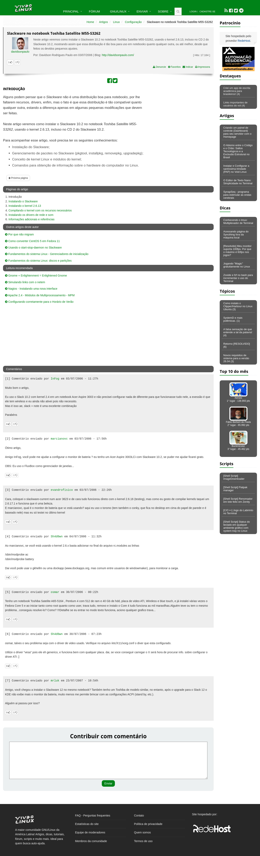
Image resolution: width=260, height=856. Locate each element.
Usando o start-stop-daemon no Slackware (33, 247)
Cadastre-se (207, 11)
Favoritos (174, 67)
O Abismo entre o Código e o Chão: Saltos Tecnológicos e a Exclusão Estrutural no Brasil (238, 151)
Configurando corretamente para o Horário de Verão (39, 301)
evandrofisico (62, 490)
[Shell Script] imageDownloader (233, 477)
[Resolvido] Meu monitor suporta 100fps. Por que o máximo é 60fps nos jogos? (237, 250)
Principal (71, 11)
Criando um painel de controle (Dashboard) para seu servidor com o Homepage (237, 132)
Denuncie (159, 67)
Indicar (188, 67)
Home (90, 22)
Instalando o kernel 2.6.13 (24, 205)
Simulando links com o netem (25, 282)
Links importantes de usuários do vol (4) (235, 104)
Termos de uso (143, 841)
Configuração (133, 22)
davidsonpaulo (20, 51)
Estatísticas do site (87, 824)
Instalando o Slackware (23, 201)
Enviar (142, 11)
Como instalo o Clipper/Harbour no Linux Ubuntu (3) (238, 306)
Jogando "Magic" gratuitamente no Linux (236, 265)
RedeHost (244, 40)
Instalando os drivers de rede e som (30, 214)
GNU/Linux (118, 11)
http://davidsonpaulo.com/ (118, 55)
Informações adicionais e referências (31, 219)
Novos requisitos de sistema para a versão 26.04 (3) (236, 358)
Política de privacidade (148, 824)
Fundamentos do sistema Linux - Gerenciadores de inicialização (46, 254)
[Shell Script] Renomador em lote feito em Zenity (238, 500)
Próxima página (18, 178)
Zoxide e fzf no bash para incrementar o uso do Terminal (238, 278)
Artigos (103, 22)
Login (193, 11)
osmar (55, 592)
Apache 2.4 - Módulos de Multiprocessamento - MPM (40, 295)
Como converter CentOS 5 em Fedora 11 (32, 241)
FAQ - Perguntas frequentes (92, 815)
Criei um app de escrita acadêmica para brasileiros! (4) (236, 91)
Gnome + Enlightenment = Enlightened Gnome (36, 275)
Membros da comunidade (91, 841)
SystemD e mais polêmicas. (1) (232, 319)
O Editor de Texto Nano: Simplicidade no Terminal (237, 182)
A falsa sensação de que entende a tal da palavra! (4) (237, 332)
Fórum (94, 11)
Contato (139, 815)
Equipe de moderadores (90, 832)
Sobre (163, 11)
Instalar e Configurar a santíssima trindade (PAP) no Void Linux (236, 168)
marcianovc (59, 438)
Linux (116, 22)
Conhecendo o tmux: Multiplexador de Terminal (238, 221)
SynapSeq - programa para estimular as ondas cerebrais (237, 194)
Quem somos (142, 832)
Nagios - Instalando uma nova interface (31, 288)
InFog (55, 378)
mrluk (55, 680)
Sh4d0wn (57, 536)
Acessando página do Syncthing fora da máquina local (236, 234)
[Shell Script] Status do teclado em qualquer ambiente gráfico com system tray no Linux (236, 526)
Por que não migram (19, 234)
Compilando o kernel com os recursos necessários (40, 210)
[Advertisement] (179, 124)
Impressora (202, 67)
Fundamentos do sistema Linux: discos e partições (38, 260)
